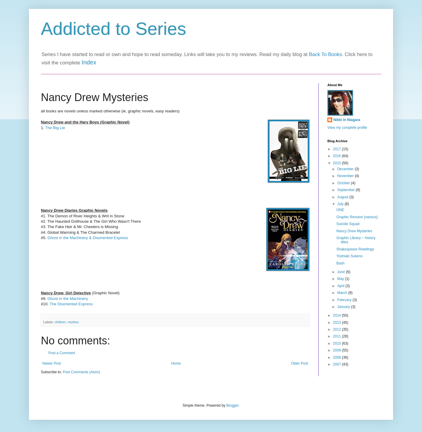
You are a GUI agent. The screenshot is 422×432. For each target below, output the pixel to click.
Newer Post (51, 363)
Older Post (299, 363)
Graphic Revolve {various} (357, 217)
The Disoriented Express (71, 304)
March (342, 293)
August (343, 197)
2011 (337, 336)
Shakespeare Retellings (355, 249)
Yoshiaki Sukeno (349, 256)
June (341, 272)
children (60, 322)
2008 (337, 357)
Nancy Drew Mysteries (354, 231)
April (341, 286)
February (344, 300)
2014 (337, 315)
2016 (337, 156)
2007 (337, 364)
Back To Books (325, 54)
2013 (337, 322)
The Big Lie (55, 128)
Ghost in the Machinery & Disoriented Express (87, 238)
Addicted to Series (113, 29)
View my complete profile (347, 128)
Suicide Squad (347, 224)
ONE (340, 210)
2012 (337, 329)
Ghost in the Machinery (67, 298)
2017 (337, 149)
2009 (337, 350)
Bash (340, 263)
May (341, 279)
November (346, 176)
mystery (73, 322)
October (344, 183)
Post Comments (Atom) (81, 372)
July (341, 204)
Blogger (232, 405)
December (346, 169)
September (346, 190)
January (344, 307)
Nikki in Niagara (346, 120)
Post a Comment (61, 353)
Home (176, 363)
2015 (337, 163)
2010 (337, 343)
